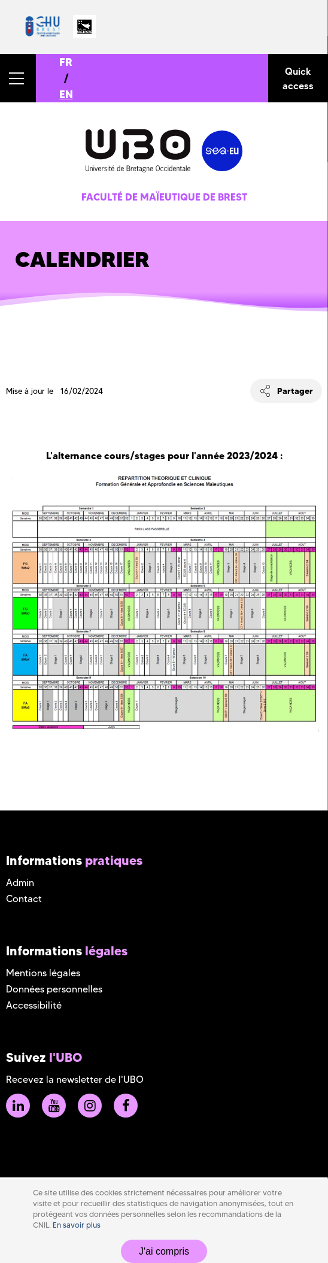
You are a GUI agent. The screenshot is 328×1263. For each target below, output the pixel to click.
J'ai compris (164, 1251)
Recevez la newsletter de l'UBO (75, 1079)
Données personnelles (54, 989)
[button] (18, 78)
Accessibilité (34, 1005)
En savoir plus (77, 1225)
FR (65, 62)
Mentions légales (43, 973)
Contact (24, 898)
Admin (20, 882)
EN (66, 94)
